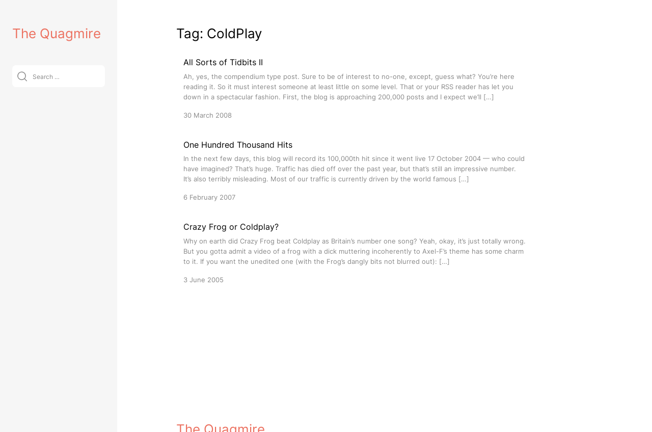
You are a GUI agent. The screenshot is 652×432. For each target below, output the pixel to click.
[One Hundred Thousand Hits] (354, 170)
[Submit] (22, 76)
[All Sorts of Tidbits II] (354, 88)
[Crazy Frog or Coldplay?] (354, 252)
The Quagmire (56, 33)
